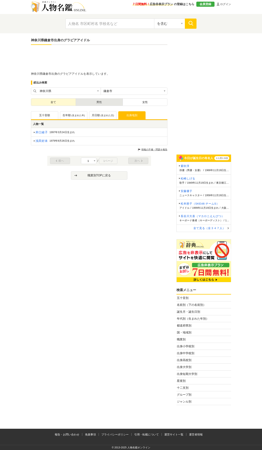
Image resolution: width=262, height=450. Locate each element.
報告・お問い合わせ (67, 434)
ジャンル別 (184, 401)
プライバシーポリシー (115, 434)
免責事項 (90, 434)
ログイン (225, 4)
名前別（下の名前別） (191, 304)
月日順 (103, 115)
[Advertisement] (99, 58)
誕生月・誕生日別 (188, 311)
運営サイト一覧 (173, 434)
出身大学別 (184, 367)
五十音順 (44, 115)
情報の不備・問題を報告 (154, 149)
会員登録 (205, 4)
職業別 (181, 339)
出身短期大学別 (187, 373)
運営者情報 (196, 434)
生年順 (74, 115)
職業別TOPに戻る (99, 175)
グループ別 (184, 394)
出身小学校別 (185, 346)
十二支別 (182, 387)
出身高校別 (184, 360)
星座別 (181, 380)
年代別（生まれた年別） (193, 318)
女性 (145, 102)
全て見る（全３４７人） (209, 228)
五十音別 (182, 297)
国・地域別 (184, 332)
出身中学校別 (185, 353)
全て (53, 102)
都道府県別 (184, 325)
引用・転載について (146, 434)
